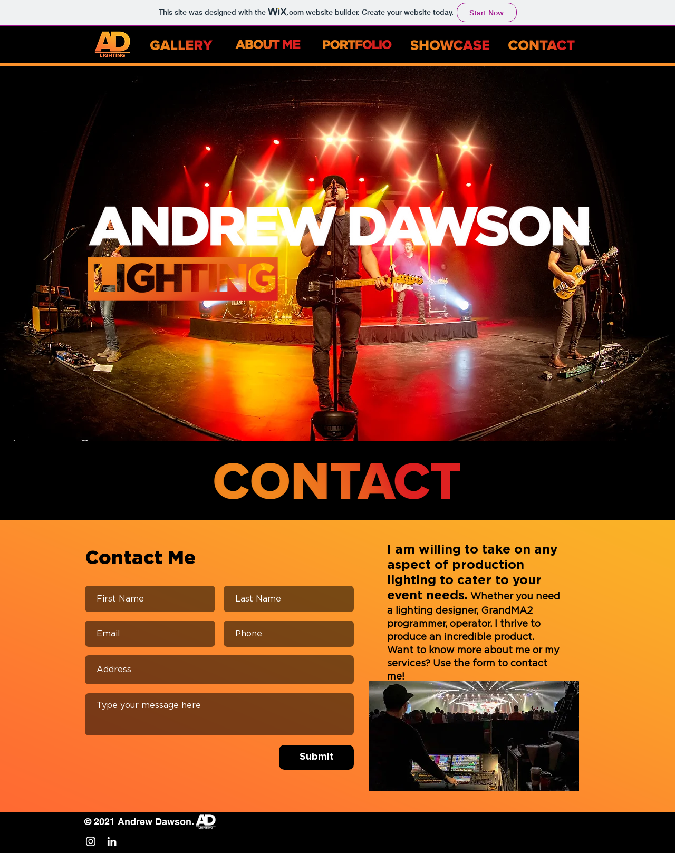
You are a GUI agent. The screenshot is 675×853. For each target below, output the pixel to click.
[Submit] (316, 757)
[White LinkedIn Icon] (111, 841)
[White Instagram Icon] (90, 841)
